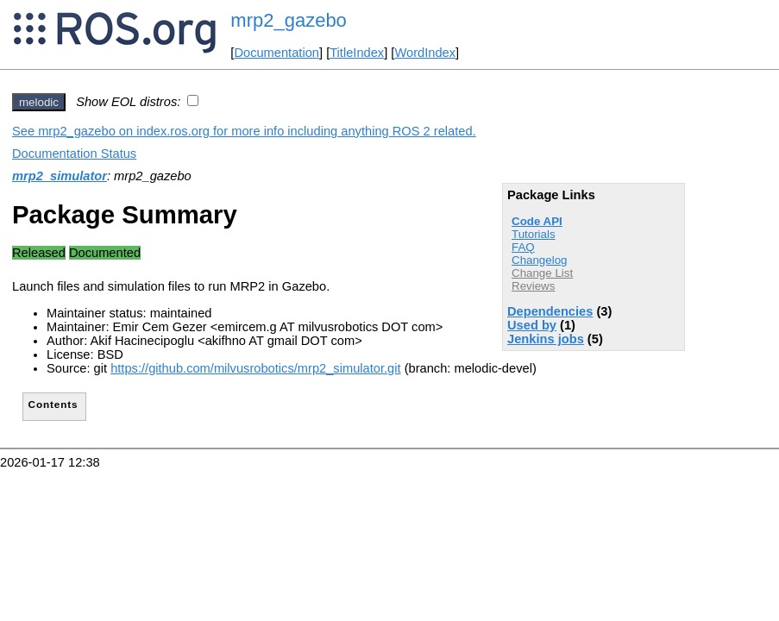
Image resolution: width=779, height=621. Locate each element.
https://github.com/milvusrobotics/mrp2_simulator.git (255, 368)
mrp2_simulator (59, 176)
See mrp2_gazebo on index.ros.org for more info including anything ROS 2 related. (244, 131)
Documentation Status (74, 153)
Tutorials (534, 234)
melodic (39, 102)
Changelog (539, 260)
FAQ (523, 247)
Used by (531, 325)
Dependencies (550, 311)
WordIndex (424, 53)
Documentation (276, 53)
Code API (537, 221)
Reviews (533, 285)
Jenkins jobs (545, 339)
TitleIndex (357, 53)
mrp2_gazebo (288, 20)
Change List (542, 273)
